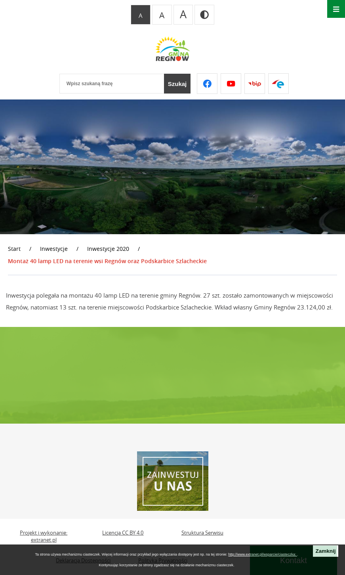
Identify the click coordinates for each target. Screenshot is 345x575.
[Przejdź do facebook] (207, 84)
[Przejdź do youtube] (231, 84)
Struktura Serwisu (202, 532)
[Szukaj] (177, 84)
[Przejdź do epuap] (278, 84)
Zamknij (325, 551)
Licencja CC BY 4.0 (122, 532)
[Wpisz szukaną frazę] (111, 84)
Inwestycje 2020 (108, 248)
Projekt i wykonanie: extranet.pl (43, 536)
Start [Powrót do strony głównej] (14, 248)
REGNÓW (172, 375)
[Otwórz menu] (336, 9)
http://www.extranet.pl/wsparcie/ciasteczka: (262, 554)
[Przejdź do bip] (255, 84)
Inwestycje (54, 248)
